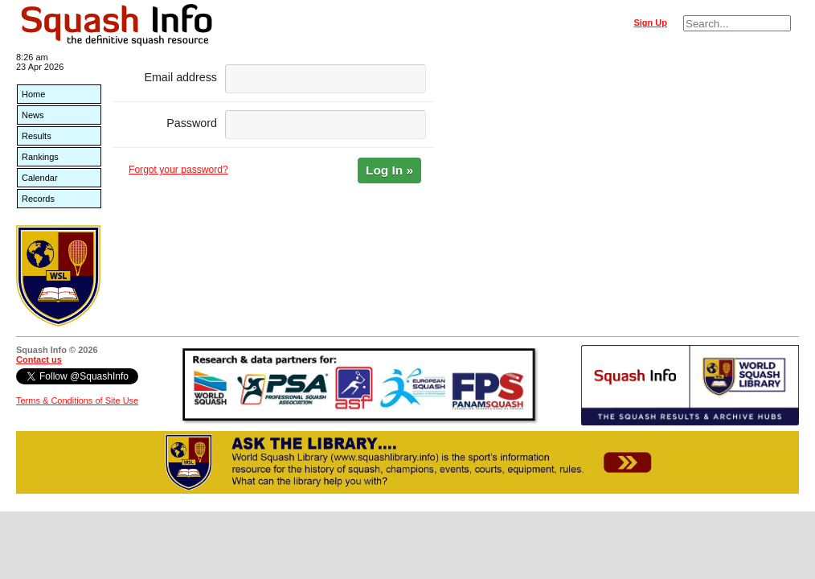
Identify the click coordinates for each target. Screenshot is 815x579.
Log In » (389, 170)
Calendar (40, 178)
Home (33, 94)
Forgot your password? (178, 169)
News (33, 115)
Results (36, 136)
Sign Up (650, 22)
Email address (180, 77)
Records (38, 198)
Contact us (39, 359)
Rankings (40, 157)
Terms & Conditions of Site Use (77, 400)
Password (191, 123)
